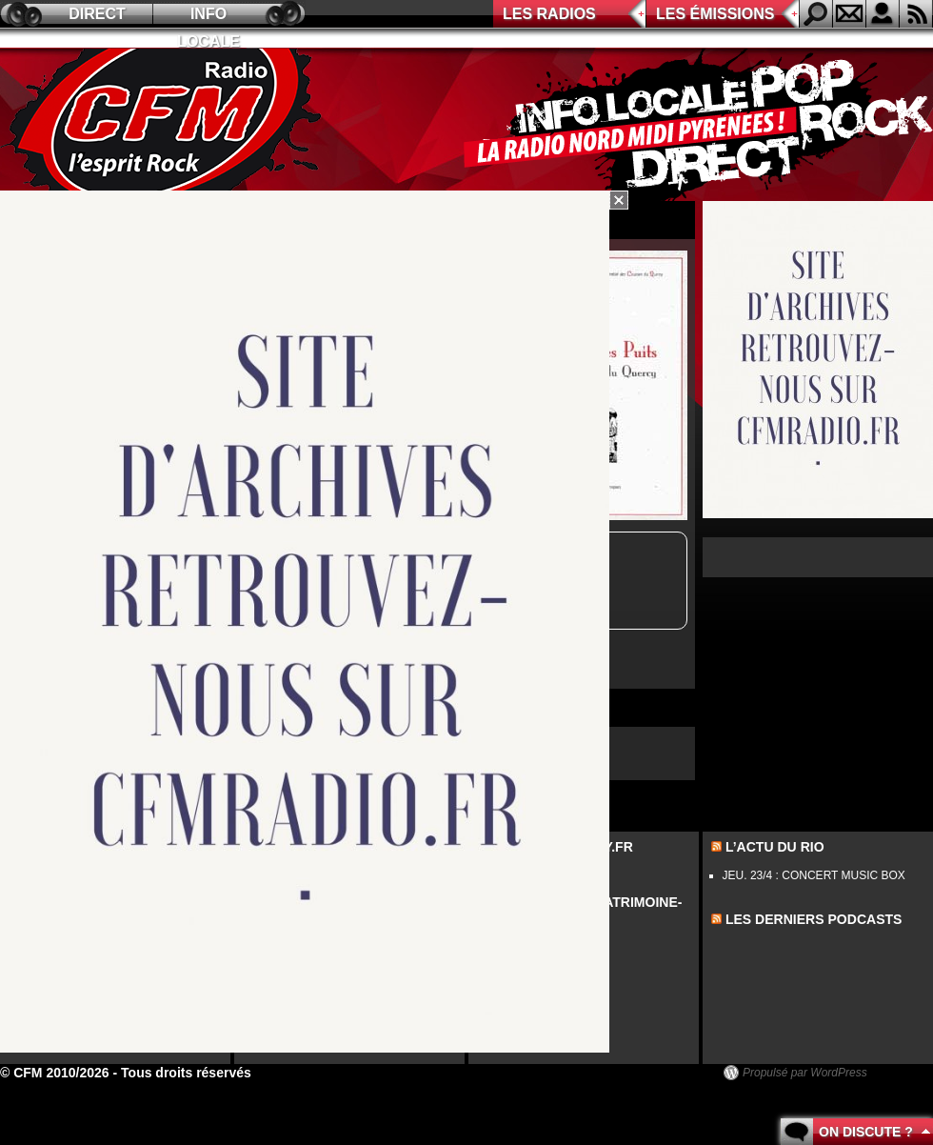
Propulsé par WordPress (805, 1072)
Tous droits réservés (186, 1072)
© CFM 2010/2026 (54, 1072)
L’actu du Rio (774, 846)
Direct (97, 14)
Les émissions (715, 14)
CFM (164, 125)
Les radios (549, 14)
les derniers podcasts (814, 919)
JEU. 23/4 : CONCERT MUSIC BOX (814, 875)
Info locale (208, 17)
